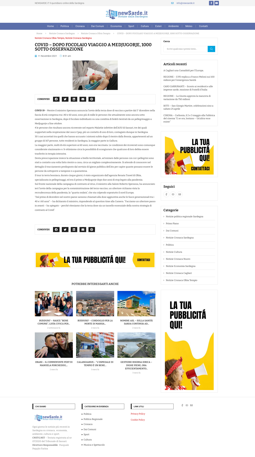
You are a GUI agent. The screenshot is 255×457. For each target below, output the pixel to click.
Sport (131, 26)
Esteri (158, 26)
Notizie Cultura (174, 252)
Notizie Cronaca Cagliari (179, 273)
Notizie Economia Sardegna (180, 266)
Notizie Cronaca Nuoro (178, 259)
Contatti (203, 26)
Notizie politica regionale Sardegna (184, 216)
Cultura (145, 26)
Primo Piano (172, 223)
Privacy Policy (138, 413)
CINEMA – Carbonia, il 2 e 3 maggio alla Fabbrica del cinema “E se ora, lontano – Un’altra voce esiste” (189, 118)
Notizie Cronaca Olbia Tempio (95, 33)
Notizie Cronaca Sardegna (62, 33)
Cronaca (80, 26)
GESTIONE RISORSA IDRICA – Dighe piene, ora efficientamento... (136, 365)
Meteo (188, 26)
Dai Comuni (97, 26)
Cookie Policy (138, 419)
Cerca (211, 49)
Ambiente (173, 26)
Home (50, 26)
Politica (64, 26)
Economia (116, 26)
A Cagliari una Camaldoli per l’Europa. (183, 70)
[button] (56, 99)
